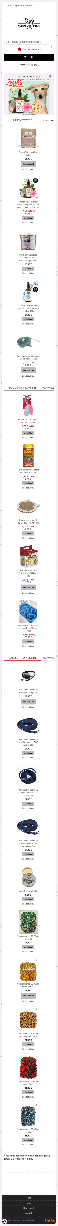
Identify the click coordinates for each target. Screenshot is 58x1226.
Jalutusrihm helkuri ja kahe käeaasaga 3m (28, 691)
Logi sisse (9, 6)
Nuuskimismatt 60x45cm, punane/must (28, 1082)
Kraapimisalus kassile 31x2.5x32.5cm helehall (28, 521)
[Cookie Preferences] (4, 1221)
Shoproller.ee (50, 1220)
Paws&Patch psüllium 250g (28, 153)
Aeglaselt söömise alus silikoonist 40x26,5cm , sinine (28, 628)
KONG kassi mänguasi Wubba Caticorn (28, 420)
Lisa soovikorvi (28, 170)
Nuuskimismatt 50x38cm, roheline (28, 937)
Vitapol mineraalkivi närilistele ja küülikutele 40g (28, 573)
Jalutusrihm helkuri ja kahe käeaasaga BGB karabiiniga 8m (28, 843)
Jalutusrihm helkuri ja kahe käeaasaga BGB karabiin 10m (28, 742)
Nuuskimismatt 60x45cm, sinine (28, 1130)
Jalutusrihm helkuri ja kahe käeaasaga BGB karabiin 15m (28, 793)
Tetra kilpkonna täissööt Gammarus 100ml (28, 471)
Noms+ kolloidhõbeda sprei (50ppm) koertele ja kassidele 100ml (28, 308)
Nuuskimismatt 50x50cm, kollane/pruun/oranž (28, 1034)
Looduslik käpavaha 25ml (28, 891)
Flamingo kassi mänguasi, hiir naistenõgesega (28, 357)
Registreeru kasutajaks (23, 6)
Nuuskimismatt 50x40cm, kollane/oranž (28, 985)
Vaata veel (48, 120)
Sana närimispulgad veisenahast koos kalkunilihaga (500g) (28, 258)
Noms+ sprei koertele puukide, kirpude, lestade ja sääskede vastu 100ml (28, 205)
